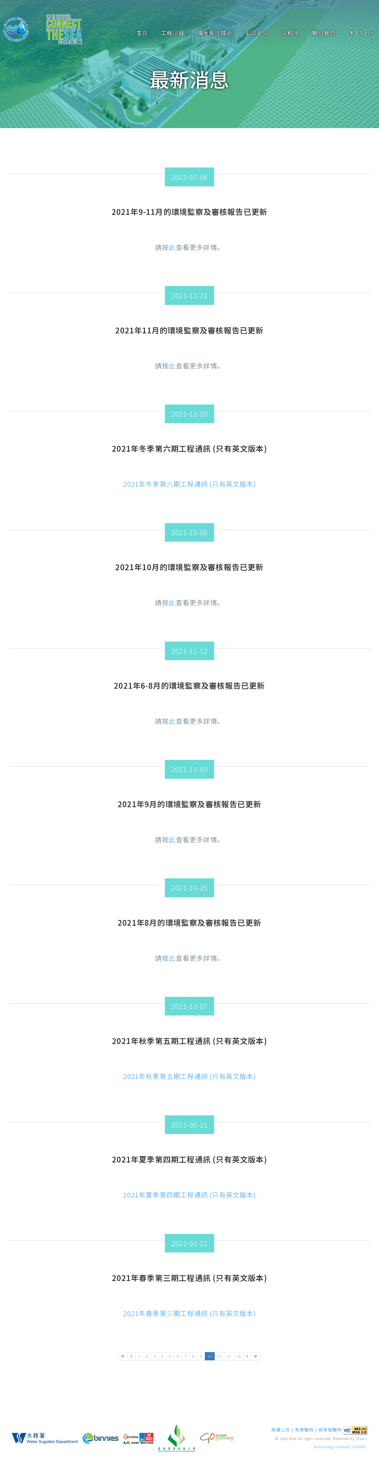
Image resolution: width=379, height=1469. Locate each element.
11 (219, 1356)
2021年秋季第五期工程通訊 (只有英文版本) (189, 1076)
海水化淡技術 (214, 33)
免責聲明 (304, 1429)
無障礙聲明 (330, 1429)
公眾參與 (257, 33)
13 (239, 1356)
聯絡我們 (323, 33)
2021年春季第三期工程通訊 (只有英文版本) (189, 1313)
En (370, 32)
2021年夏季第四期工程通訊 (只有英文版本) (189, 1194)
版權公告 (280, 1429)
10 (210, 1356)
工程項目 (172, 33)
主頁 (142, 33)
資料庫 (290, 33)
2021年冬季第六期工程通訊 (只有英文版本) (189, 484)
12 (229, 1356)
